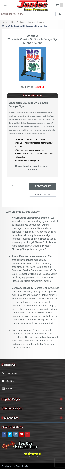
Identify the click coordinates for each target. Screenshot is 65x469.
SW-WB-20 (32, 36)
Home (4, 22)
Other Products (17, 22)
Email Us (9, 381)
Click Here (47, 242)
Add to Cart (43, 186)
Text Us (7, 388)
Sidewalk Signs (35, 22)
